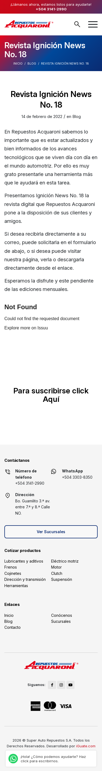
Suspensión (61, 579)
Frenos (10, 567)
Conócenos (61, 615)
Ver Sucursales (51, 531)
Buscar (77, 24)
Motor (56, 567)
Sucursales (61, 621)
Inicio (18, 63)
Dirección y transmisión (25, 579)
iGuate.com (85, 746)
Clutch (56, 573)
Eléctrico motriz (65, 561)
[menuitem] (93, 24)
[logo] (28, 24)
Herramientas (16, 585)
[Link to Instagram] (61, 685)
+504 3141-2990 (51, 9)
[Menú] (93, 24)
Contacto (12, 627)
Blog (31, 63)
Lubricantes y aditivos (23, 561)
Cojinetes (12, 573)
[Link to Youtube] (70, 685)
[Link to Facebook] (52, 685)
